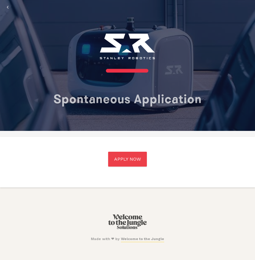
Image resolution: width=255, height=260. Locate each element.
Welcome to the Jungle (142, 239)
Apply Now (127, 159)
